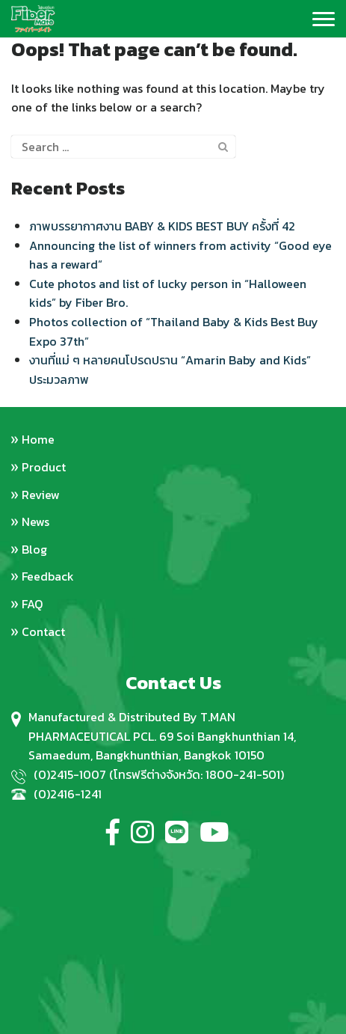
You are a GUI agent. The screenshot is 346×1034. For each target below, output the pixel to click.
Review (41, 495)
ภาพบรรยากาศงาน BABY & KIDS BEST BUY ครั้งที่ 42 (162, 226)
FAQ (32, 604)
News (35, 521)
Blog (34, 549)
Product (44, 467)
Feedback (48, 576)
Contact (43, 631)
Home (38, 439)
